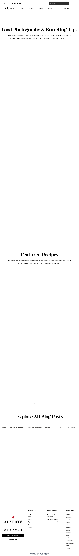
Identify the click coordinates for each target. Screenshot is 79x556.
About (29, 524)
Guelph (68, 545)
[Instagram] (4, 3)
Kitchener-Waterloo (71, 543)
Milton (67, 535)
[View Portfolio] (13, 539)
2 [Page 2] (37, 404)
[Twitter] (17, 3)
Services (30, 516)
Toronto (68, 514)
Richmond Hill (69, 525)
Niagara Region (70, 540)
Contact (30, 527)
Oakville (68, 522)
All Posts (4, 427)
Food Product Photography (17, 427)
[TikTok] (9, 3)
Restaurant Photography (35, 427)
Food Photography (51, 514)
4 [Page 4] (44, 404)
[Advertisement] (39, 16)
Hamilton (68, 538)
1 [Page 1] (34, 404)
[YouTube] (15, 3)
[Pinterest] (12, 3)
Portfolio (30, 519)
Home (29, 514)
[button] (61, 428)
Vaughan (68, 530)
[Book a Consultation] (13, 535)
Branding (47, 427)
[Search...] (58, 3)
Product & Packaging (52, 519)
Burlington (68, 532)
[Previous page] (31, 403)
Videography (50, 516)
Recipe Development (52, 522)
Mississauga (69, 517)
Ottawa (67, 551)
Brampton (68, 520)
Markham (68, 527)
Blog (29, 522)
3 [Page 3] (41, 404)
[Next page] (48, 403)
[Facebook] (7, 3)
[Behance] (20, 3)
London (68, 548)
